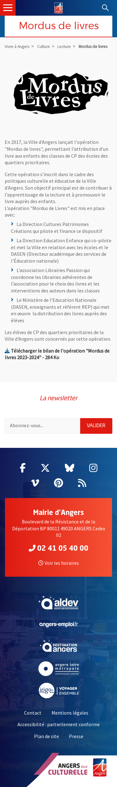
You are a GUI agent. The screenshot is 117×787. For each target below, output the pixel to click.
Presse (76, 736)
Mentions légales (69, 713)
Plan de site (46, 736)
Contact (32, 713)
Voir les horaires (58, 563)
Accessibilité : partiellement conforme (58, 724)
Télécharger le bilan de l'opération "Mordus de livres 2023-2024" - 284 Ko (57, 354)
